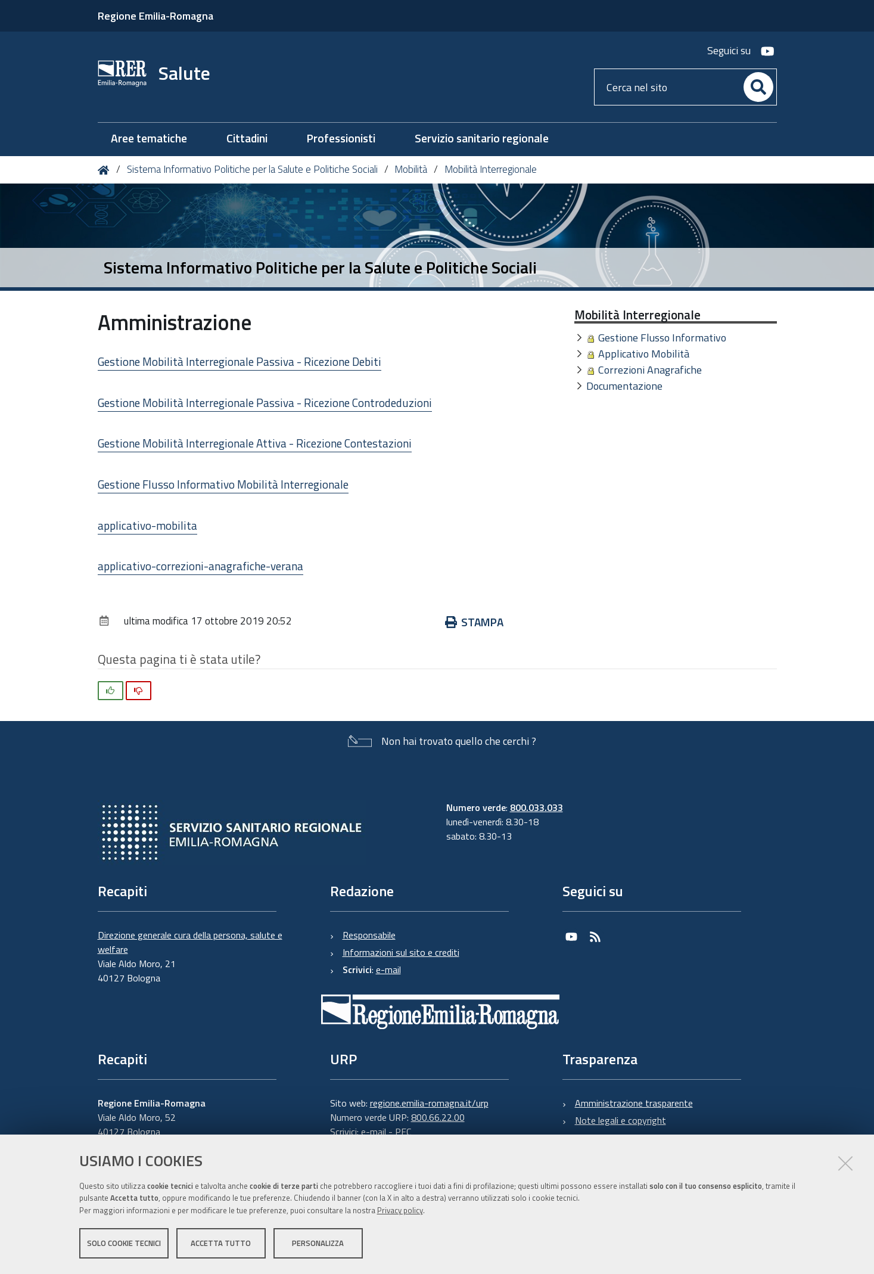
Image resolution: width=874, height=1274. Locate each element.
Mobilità (410, 169)
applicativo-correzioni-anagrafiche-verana (200, 565)
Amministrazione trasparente (634, 1103)
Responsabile (369, 935)
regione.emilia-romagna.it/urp (429, 1103)
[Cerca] (758, 87)
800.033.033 (536, 807)
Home (106, 170)
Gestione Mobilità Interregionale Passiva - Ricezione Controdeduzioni (265, 402)
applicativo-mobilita (147, 525)
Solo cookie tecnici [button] (124, 1243)
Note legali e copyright (620, 1120)
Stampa (474, 621)
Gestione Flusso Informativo (662, 338)
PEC (403, 1131)
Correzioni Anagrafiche (650, 370)
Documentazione (624, 386)
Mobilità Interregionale (490, 169)
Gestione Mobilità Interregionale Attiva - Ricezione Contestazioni (255, 443)
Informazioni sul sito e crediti (401, 952)
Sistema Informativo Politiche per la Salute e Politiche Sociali (252, 169)
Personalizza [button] (318, 1243)
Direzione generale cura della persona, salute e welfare (190, 942)
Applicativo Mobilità (643, 354)
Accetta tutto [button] (221, 1243)
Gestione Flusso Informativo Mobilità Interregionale (223, 484)
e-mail (388, 969)
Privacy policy (400, 1210)
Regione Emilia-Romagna (155, 16)
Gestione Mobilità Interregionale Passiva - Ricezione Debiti (239, 361)
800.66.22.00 (438, 1117)
